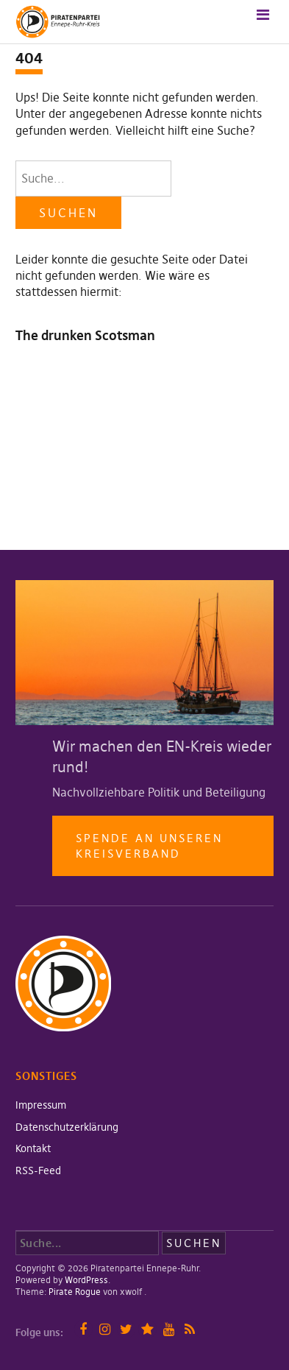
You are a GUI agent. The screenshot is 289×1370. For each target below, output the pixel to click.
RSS (190, 1329)
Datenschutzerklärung (66, 1127)
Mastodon (147, 1329)
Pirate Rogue (75, 1291)
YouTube (169, 1329)
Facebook (83, 1329)
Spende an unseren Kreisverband (149, 846)
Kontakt (33, 1148)
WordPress (86, 1279)
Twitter (126, 1329)
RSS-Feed (38, 1170)
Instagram (105, 1329)
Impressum (40, 1105)
